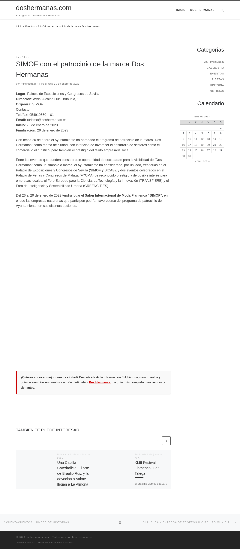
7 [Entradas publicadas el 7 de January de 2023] (214, 133)
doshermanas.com (37, 537)
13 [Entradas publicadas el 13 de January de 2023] (208, 138)
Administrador (29, 84)
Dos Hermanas (100, 382)
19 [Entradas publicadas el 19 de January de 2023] (202, 144)
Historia (217, 85)
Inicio (19, 26)
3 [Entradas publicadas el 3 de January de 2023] (189, 133)
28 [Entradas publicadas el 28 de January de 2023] (214, 150)
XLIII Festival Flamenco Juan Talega (147, 467)
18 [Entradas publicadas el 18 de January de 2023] (195, 144)
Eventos (30, 26)
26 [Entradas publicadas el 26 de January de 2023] (202, 150)
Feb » (206, 161)
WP (33, 542)
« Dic (197, 161)
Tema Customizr (66, 542)
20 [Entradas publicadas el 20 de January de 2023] (208, 144)
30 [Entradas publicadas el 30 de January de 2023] (183, 156)
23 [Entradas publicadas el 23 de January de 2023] (183, 150)
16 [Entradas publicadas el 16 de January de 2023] (183, 144)
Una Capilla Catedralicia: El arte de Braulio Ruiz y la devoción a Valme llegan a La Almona (73, 473)
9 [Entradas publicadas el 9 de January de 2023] (183, 138)
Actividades (214, 61)
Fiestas (218, 79)
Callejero (215, 67)
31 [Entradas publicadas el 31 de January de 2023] (189, 156)
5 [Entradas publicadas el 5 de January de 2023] (202, 133)
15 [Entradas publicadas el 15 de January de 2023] (220, 138)
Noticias (217, 90)
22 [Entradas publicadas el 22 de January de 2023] (220, 144)
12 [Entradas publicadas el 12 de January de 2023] (202, 138)
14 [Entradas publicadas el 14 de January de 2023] (214, 138)
